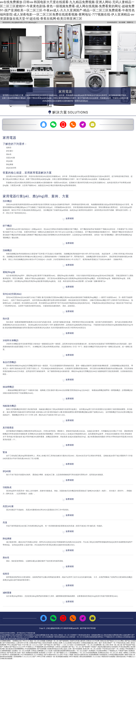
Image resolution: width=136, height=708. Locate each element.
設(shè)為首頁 (112, 22)
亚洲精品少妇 (17, 641)
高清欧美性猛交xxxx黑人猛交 (57, 649)
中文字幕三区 (27, 645)
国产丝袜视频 (42, 649)
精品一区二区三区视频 (37, 641)
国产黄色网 (86, 647)
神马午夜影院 (74, 656)
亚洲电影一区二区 (52, 641)
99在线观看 (129, 649)
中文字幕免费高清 (27, 654)
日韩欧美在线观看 (6, 658)
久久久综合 (97, 656)
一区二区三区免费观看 (94, 645)
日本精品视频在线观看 (116, 654)
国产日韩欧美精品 (9, 643)
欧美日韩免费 (47, 643)
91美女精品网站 (124, 647)
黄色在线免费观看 (86, 656)
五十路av (70, 645)
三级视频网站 (73, 652)
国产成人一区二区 (75, 647)
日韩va (88, 641)
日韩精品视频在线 (87, 643)
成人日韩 (106, 645)
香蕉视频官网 (15, 654)
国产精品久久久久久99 (17, 647)
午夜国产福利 (123, 651)
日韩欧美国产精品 (35, 643)
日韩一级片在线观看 (75, 649)
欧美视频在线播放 (62, 656)
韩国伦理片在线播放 (109, 656)
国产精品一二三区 (60, 645)
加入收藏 (122, 22)
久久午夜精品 (38, 654)
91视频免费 (39, 647)
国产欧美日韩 (12, 652)
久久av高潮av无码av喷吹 (71, 643)
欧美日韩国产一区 (109, 643)
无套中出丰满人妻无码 (77, 641)
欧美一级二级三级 (116, 645)
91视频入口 (131, 656)
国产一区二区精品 (118, 649)
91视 (118, 643)
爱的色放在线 (121, 656)
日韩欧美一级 (50, 656)
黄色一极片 (98, 643)
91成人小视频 (68, 654)
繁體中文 (130, 22)
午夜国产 (94, 647)
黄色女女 (103, 641)
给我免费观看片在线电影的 (98, 654)
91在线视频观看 (30, 649)
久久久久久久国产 (30, 656)
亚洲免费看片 (18, 656)
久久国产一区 (51, 652)
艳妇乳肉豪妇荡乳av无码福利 (108, 647)
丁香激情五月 (113, 651)
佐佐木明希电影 (49, 647)
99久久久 (26, 641)
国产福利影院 (64, 641)
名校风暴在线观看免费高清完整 (64, 651)
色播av (6, 647)
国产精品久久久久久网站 (115, 641)
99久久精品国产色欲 (14, 645)
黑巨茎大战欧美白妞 (81, 654)
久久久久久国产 (38, 645)
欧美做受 (42, 652)
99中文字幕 (41, 656)
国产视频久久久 (62, 652)
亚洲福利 (92, 651)
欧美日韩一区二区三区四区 (92, 649)
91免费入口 (30, 647)
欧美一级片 (21, 652)
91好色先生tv (107, 649)
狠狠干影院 (129, 654)
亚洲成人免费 (57, 643)
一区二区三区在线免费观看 (88, 652)
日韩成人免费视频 (37, 651)
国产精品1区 (48, 645)
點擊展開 (68, 218)
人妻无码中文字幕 (22, 643)
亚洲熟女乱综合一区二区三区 (108, 652)
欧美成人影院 (125, 643)
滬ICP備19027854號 (88, 628)
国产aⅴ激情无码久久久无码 (53, 654)
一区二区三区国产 (82, 651)
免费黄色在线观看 (32, 652)
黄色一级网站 (123, 652)
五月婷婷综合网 (80, 645)
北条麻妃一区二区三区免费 (21, 651)
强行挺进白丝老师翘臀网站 (15, 649)
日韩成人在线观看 (61, 647)
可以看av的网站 (101, 651)
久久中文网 (95, 641)
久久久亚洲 (48, 651)
